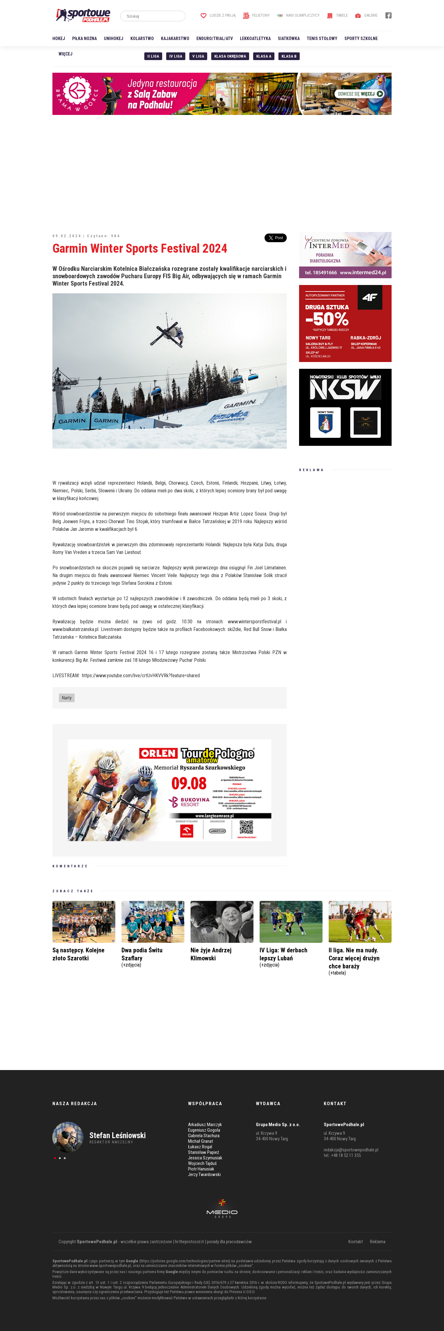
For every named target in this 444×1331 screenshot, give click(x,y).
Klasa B (289, 56)
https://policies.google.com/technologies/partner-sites (185, 1261)
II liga (153, 56)
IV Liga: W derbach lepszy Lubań (291, 956)
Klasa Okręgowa (230, 56)
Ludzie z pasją (218, 15)
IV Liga (175, 56)
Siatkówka (289, 38)
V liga (198, 56)
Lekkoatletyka (255, 38)
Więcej (65, 53)
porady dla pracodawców (229, 1241)
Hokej (58, 38)
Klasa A (263, 56)
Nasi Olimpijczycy (298, 15)
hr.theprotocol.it (189, 1241)
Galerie (366, 15)
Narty (67, 698)
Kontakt (355, 1241)
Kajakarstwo (175, 38)
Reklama (377, 1241)
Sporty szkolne (361, 38)
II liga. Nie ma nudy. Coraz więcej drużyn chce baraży (360, 960)
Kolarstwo (142, 38)
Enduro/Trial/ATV (214, 38)
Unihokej (113, 38)
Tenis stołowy (322, 38)
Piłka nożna (84, 38)
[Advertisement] (222, 173)
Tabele (337, 15)
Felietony (256, 15)
